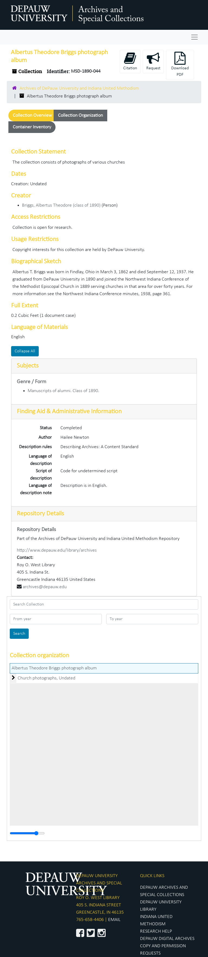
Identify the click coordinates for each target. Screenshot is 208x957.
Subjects (27, 366)
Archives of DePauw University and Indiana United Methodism (79, 88)
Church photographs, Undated (46, 678)
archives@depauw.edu (45, 587)
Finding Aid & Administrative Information (69, 411)
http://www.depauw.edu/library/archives (57, 550)
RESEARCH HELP (156, 931)
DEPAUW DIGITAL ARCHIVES (167, 938)
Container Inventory (32, 127)
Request (153, 61)
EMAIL (114, 919)
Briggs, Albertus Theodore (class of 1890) (61, 205)
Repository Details (40, 513)
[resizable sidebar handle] (27, 833)
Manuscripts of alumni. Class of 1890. (63, 390)
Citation (130, 61)
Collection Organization (80, 115)
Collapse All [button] (25, 351)
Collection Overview (32, 115)
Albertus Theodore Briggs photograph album (54, 668)
